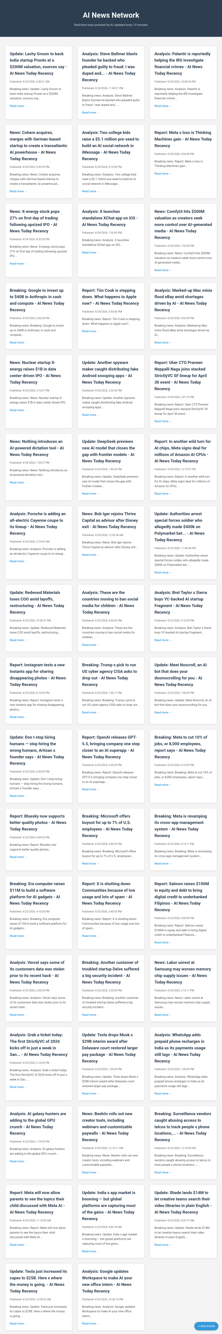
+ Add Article (206, 1326)
